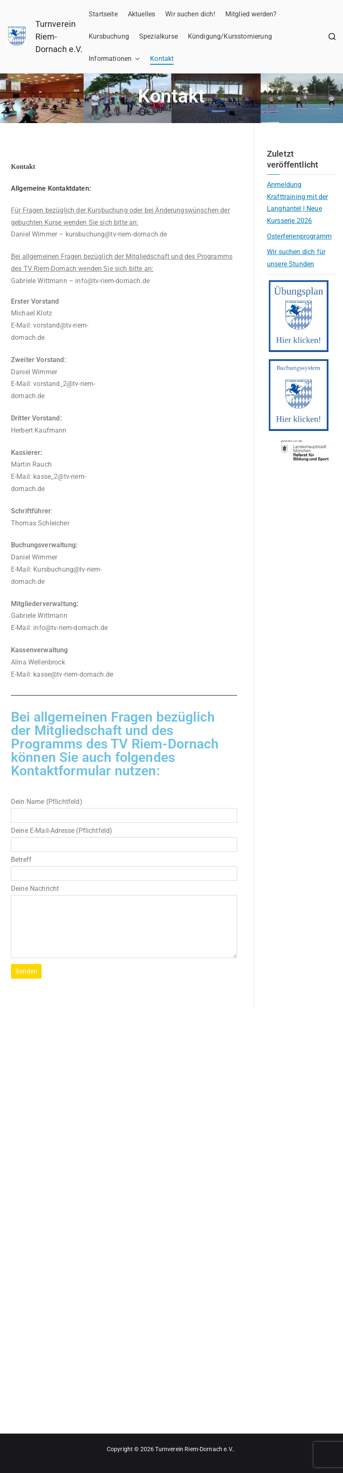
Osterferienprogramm (299, 236)
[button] (136, 59)
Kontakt (162, 59)
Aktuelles (141, 14)
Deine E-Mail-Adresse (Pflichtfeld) (124, 837)
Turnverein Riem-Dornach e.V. (194, 1449)
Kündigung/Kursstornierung (230, 36)
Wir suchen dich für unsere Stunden (296, 258)
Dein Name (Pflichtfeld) (124, 808)
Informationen (114, 59)
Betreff (124, 866)
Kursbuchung (109, 36)
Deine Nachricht (124, 922)
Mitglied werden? (251, 14)
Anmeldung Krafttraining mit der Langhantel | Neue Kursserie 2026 (297, 203)
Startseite (103, 14)
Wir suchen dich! (190, 14)
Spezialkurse (158, 36)
